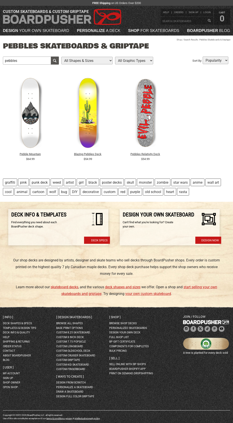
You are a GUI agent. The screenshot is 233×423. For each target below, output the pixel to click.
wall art (213, 182)
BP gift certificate (122, 341)
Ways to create (70, 376)
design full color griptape (75, 396)
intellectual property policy (87, 418)
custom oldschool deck (73, 350)
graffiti (10, 182)
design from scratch (71, 382)
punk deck (40, 182)
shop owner (11, 382)
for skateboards (153, 31)
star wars (180, 182)
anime (197, 182)
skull (130, 182)
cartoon (38, 192)
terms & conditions (55, 418)
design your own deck (124, 332)
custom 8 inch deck (70, 337)
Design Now (210, 240)
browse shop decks (123, 323)
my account (11, 373)
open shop (10, 387)
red (122, 192)
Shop (179, 39)
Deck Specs (99, 240)
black (93, 182)
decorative (90, 192)
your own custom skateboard (148, 294)
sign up (193, 12)
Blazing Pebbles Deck (87, 154)
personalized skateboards (128, 328)
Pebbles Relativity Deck (145, 154)
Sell (114, 358)
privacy (69, 418)
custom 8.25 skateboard (73, 332)
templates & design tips (19, 328)
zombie (162, 182)
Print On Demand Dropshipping (131, 373)
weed (57, 182)
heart (170, 192)
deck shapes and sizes (122, 287)
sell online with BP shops (127, 364)
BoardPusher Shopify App (127, 368)
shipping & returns (16, 341)
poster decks (112, 182)
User (8, 367)
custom (109, 192)
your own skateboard (36, 31)
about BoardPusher (17, 355)
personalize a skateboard (74, 387)
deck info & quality (16, 332)
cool (8, 192)
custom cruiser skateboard (75, 355)
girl (81, 182)
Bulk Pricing (118, 350)
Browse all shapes (69, 323)
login (207, 12)
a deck (98, 31)
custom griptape (68, 360)
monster (145, 182)
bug (64, 192)
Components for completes (129, 346)
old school (153, 192)
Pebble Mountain (30, 154)
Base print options (69, 328)
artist (70, 182)
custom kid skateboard (72, 364)
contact (9, 350)
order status (12, 346)
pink (23, 182)
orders (179, 12)
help (166, 12)
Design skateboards (74, 317)
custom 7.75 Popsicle (71, 341)
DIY (75, 192)
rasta (183, 192)
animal (21, 192)
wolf (52, 192)
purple (135, 192)
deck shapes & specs (17, 323)
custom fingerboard (70, 369)
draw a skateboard (69, 391)
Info (8, 317)
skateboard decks (64, 287)
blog (208, 31)
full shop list (119, 337)
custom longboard (69, 346)
